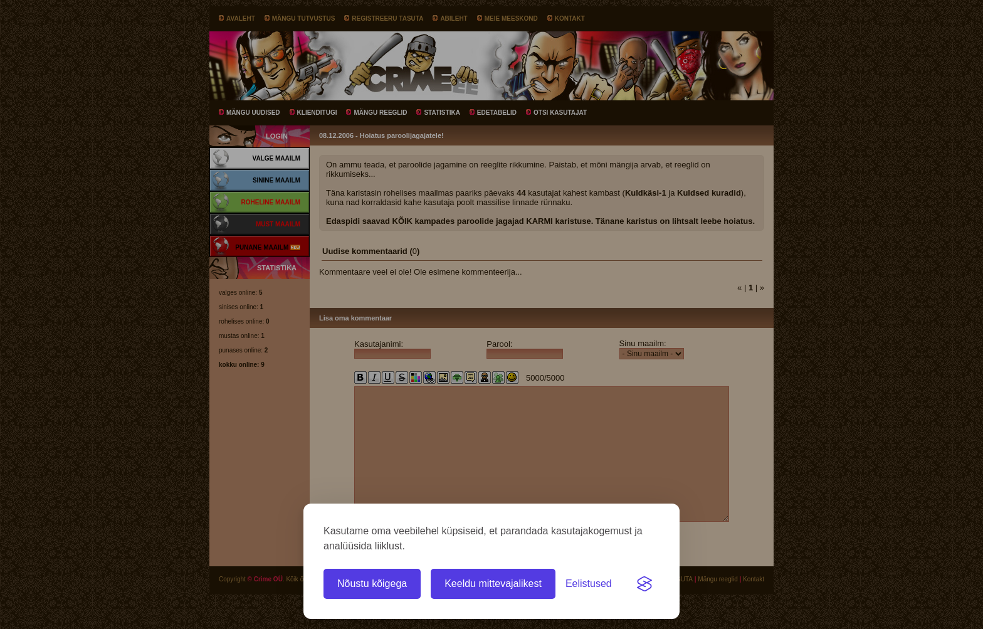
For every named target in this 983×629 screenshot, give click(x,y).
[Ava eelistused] (588, 584)
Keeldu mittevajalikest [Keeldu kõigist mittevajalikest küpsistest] (493, 583)
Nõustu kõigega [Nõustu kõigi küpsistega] (372, 583)
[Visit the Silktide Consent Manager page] (644, 584)
